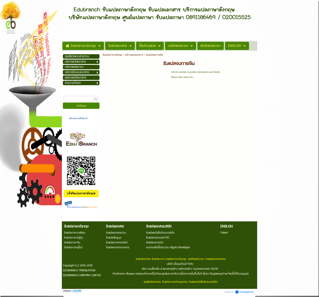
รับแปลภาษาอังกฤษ (112, 55)
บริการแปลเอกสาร (134, 55)
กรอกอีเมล (69, 94)
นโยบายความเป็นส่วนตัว (78, 118)
